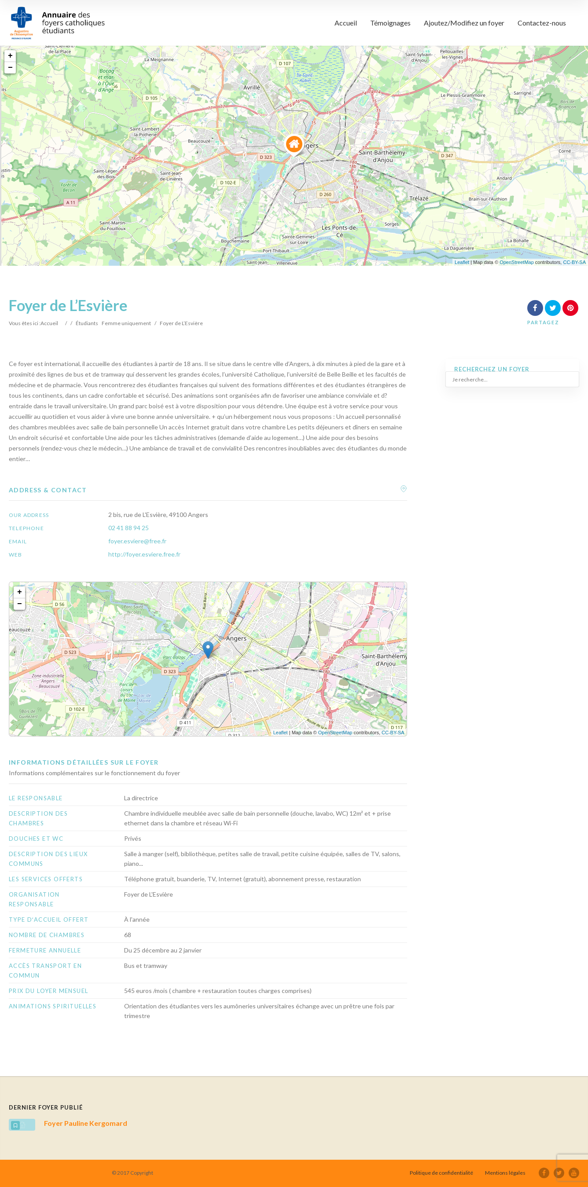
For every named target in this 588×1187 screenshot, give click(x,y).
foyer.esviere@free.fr (137, 541)
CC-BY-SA (574, 262)
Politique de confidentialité (441, 1172)
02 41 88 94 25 (128, 527)
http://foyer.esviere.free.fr (144, 554)
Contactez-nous (542, 22)
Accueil (345, 22)
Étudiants (87, 323)
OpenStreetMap (517, 262)
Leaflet (462, 262)
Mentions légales (505, 1172)
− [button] (10, 67)
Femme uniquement (126, 323)
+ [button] (10, 56)
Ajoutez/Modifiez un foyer (464, 22)
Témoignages (390, 22)
